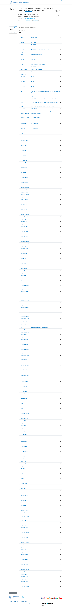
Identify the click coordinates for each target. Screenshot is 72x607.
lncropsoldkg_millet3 (24, 566)
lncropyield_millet (24, 270)
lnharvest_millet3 (24, 439)
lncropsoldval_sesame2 (25, 532)
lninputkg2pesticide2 (24, 502)
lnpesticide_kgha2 (24, 485)
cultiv (21, 327)
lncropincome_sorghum (25, 179)
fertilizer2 (22, 473)
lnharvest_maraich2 (24, 396)
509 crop (32, 86)
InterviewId (33, 34)
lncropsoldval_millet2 (24, 522)
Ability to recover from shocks (36, 125)
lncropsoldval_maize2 (24, 510)
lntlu (21, 148)
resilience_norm (23, 135)
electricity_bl (23, 108)
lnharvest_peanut (24, 157)
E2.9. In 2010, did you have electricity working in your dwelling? (42, 108)
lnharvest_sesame (24, 160)
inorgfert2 (22, 478)
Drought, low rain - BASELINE (36, 69)
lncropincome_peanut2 (25, 300)
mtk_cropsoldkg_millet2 (25, 362)
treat (21, 280)
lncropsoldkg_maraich (25, 241)
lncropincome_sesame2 (25, 302)
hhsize (22, 44)
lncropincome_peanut (25, 184)
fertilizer (22, 64)
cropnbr (22, 88)
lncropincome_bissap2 (25, 307)
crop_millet (23, 76)
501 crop (32, 71)
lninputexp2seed (23, 145)
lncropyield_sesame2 (24, 339)
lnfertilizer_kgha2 (24, 483)
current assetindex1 (34, 123)
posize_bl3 (22, 130)
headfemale (23, 39)
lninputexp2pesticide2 (24, 495)
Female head (33, 39)
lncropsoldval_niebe (24, 233)
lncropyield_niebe (24, 275)
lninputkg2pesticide (24, 253)
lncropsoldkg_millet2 (24, 520)
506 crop (32, 79)
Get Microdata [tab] (33, 24)
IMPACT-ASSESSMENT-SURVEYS (30, 5)
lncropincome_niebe (24, 189)
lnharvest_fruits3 (24, 453)
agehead (22, 42)
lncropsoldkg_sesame (24, 226)
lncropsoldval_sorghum (25, 214)
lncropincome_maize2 (25, 291)
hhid (21, 34)
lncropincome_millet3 (24, 554)
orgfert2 (22, 475)
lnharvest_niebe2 (24, 391)
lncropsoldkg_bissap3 (24, 574)
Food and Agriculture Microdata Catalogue (18, 5)
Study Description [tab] (13, 24)
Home (10, 5)
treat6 (22, 405)
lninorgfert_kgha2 (24, 490)
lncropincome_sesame (25, 187)
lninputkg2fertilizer (24, 251)
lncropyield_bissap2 (24, 344)
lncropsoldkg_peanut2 (25, 525)
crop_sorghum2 (23, 471)
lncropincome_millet (24, 182)
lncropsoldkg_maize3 (24, 564)
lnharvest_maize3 (24, 434)
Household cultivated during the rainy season (39, 327)
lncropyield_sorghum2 (25, 332)
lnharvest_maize (23, 150)
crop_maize (23, 71)
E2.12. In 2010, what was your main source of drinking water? (42, 111)
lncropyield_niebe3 (24, 420)
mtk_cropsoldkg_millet (25, 318)
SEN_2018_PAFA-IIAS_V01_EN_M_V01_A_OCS (41, 5)
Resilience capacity (34, 138)
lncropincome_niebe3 (24, 559)
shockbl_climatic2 (24, 69)
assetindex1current (24, 123)
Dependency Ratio (34, 37)
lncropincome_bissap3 (25, 561)
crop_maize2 (23, 456)
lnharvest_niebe (23, 162)
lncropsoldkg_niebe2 (24, 534)
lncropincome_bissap (24, 192)
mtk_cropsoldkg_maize (25, 316)
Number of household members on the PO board (40, 49)
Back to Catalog (13, 592)
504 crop (32, 74)
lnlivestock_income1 (24, 199)
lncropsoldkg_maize (24, 206)
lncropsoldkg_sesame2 (25, 530)
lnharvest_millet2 (24, 383)
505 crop (32, 76)
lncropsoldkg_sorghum (25, 211)
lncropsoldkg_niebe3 (24, 571)
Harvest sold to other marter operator (38, 52)
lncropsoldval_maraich (25, 243)
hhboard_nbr (23, 49)
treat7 (22, 408)
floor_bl (22, 98)
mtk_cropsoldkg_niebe (25, 324)
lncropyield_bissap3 (24, 423)
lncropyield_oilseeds (24, 289)
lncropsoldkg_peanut (24, 221)
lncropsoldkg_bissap (24, 236)
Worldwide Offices (23, 601)
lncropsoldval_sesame (25, 228)
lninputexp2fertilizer (24, 140)
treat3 (22, 403)
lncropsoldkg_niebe (24, 231)
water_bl (22, 111)
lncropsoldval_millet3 (24, 579)
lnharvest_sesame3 (24, 444)
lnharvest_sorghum (24, 152)
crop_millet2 (23, 458)
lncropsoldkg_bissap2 (24, 539)
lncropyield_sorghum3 (25, 413)
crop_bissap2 (23, 468)
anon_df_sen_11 (12, 31)
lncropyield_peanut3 (24, 418)
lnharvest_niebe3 (24, 446)
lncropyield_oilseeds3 (24, 431)
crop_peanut (23, 79)
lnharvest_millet (23, 155)
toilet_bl (22, 106)
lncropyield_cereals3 (24, 425)
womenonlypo (23, 128)
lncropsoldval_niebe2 (24, 537)
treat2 (22, 401)
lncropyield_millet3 (24, 415)
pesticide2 (22, 480)
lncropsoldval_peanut (24, 224)
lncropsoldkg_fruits (24, 246)
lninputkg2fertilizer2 (24, 500)
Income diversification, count (36, 54)
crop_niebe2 (23, 466)
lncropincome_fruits (24, 197)
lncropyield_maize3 (24, 410)
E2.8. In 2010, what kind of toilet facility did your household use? (43, 106)
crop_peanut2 (23, 461)
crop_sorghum (23, 74)
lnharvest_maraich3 (24, 451)
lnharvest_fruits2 (24, 398)
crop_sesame (23, 81)
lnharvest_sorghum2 (24, 381)
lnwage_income (23, 544)
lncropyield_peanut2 (24, 337)
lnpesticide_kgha (23, 260)
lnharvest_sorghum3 (24, 436)
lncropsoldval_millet (24, 219)
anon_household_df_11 (13, 32)
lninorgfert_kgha (24, 265)
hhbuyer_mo (23, 52)
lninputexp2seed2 (24, 498)
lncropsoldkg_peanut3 (25, 569)
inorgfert (22, 61)
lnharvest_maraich (24, 167)
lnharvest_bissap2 (24, 393)
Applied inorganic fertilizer (36, 61)
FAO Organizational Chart (14, 601)
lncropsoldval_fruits (24, 248)
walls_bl (22, 91)
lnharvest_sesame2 (24, 388)
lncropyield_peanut (24, 273)
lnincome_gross (23, 172)
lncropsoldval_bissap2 (25, 542)
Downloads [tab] (27, 24)
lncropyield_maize (24, 268)
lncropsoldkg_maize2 (24, 507)
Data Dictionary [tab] (21, 24)
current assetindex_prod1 (35, 117)
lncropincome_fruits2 (24, 313)
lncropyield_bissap (24, 278)
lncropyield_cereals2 (24, 346)
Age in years (33, 42)
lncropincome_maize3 (25, 552)
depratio (22, 37)
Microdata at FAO (26, 2)
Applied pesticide (34, 59)
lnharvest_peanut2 (24, 386)
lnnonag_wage (23, 549)
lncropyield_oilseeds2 (24, 353)
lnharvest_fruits (23, 170)
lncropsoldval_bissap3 (25, 586)
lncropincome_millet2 (24, 297)
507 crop (32, 81)
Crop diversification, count (36, 88)
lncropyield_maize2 (24, 329)
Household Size (34, 44)
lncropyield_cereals (24, 282)
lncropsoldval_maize (24, 209)
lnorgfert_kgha (23, 263)
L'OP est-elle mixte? (34, 128)
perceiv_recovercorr (24, 125)
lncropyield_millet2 (24, 334)
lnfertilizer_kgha (23, 258)
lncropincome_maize (24, 177)
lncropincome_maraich (25, 194)
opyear (22, 133)
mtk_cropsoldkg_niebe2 (25, 372)
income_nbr (23, 54)
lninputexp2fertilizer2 (24, 493)
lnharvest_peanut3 (24, 441)
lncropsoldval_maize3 (24, 576)
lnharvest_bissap (24, 165)
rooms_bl (22, 102)
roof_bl (22, 95)
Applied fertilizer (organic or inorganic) (38, 64)
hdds (21, 66)
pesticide (22, 59)
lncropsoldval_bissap (24, 238)
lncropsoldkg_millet (24, 216)
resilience (22, 138)
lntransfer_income (24, 204)
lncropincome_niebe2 (24, 305)
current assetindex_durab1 (36, 113)
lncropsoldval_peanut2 (25, 527)
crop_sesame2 (23, 463)
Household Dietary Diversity (36, 66)
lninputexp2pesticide (24, 143)
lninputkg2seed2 (23, 505)
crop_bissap (23, 86)
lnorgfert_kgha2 (23, 488)
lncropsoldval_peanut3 (25, 581)
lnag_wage (22, 547)
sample (22, 47)
